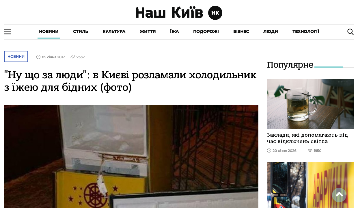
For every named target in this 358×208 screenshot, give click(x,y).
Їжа (174, 31)
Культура (113, 31)
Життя (148, 31)
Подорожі (206, 31)
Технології (305, 31)
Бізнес (241, 31)
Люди (270, 31)
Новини (49, 31)
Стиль (80, 31)
